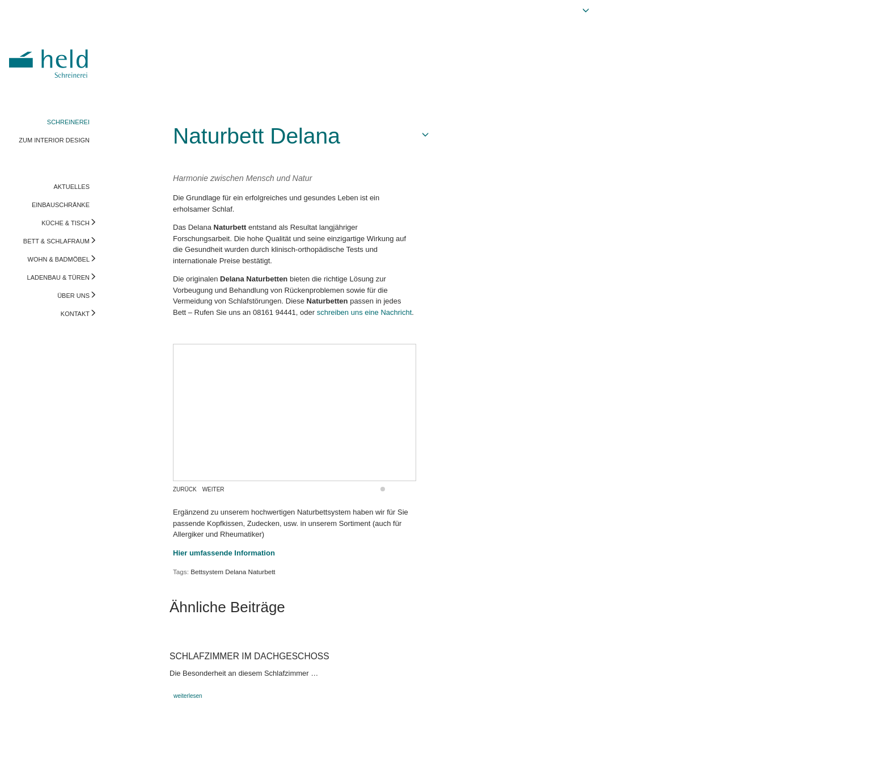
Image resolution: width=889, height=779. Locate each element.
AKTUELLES (71, 186)
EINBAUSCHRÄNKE (61, 204)
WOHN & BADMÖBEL (59, 259)
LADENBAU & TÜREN (58, 277)
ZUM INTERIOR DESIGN (54, 140)
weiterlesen (187, 696)
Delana (235, 571)
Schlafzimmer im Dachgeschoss (249, 656)
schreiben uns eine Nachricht (364, 312)
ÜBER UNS (73, 295)
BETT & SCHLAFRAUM (56, 241)
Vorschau (823, 759)
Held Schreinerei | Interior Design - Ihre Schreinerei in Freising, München (50, 55)
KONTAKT (75, 313)
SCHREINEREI (68, 122)
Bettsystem (206, 571)
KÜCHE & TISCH (65, 223)
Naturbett (262, 571)
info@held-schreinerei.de (162, 759)
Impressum (26, 759)
